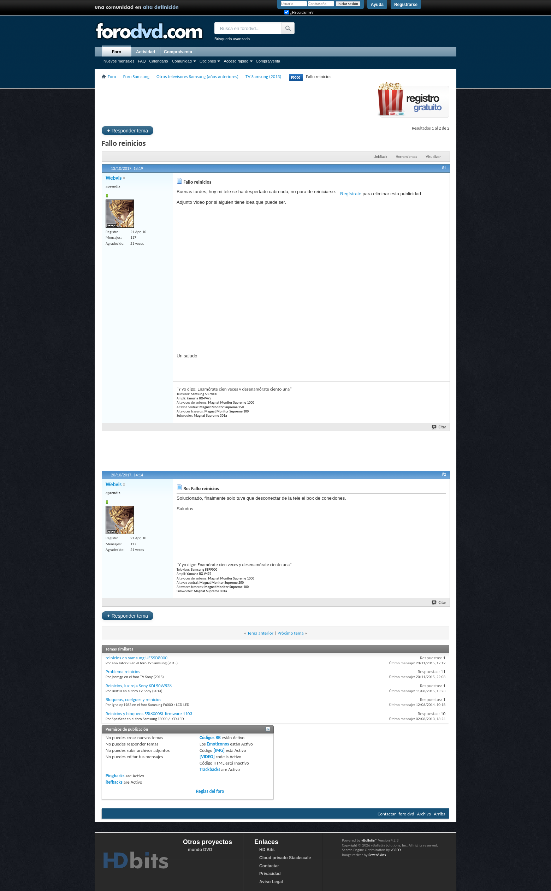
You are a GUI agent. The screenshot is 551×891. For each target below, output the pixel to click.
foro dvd (406, 813)
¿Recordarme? (298, 12)
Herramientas (406, 156)
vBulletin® (369, 840)
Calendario (158, 61)
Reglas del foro (210, 791)
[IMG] (219, 750)
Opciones (208, 61)
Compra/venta (268, 61)
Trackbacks (210, 769)
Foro (117, 51)
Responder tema (127, 130)
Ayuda (377, 4)
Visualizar (433, 156)
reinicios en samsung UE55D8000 (136, 657)
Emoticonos (218, 744)
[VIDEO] (207, 756)
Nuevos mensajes (118, 61)
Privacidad (270, 873)
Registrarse (405, 4)
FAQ (142, 61)
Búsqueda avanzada (232, 39)
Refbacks (114, 782)
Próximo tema (291, 633)
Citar (439, 427)
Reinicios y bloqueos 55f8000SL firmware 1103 (149, 713)
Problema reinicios (123, 671)
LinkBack (380, 156)
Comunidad (182, 61)
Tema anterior (260, 633)
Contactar (387, 813)
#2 (444, 474)
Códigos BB (210, 737)
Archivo (424, 813)
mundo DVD (200, 849)
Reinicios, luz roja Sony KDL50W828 (139, 685)
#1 (444, 167)
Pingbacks (115, 775)
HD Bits (266, 849)
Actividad (145, 51)
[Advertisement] (230, 102)
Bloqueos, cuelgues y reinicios (133, 699)
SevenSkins (377, 855)
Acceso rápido (236, 61)
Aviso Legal (271, 881)
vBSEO (396, 850)
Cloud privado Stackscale (285, 857)
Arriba (439, 813)
